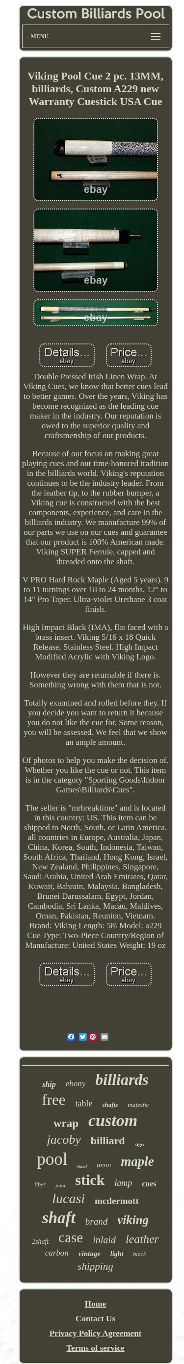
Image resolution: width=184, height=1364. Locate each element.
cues (149, 1184)
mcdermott (117, 1201)
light (116, 1254)
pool (52, 1159)
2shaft (40, 1241)
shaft (59, 1218)
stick (90, 1180)
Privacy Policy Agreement (96, 1333)
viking (133, 1220)
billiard (108, 1140)
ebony (76, 1083)
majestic (138, 1104)
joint (60, 1185)
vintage (90, 1254)
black (139, 1254)
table (84, 1103)
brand (96, 1221)
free (53, 1099)
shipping (95, 1266)
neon (104, 1165)
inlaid (104, 1239)
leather (142, 1239)
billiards (121, 1079)
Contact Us (95, 1318)
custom (112, 1120)
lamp (123, 1183)
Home (95, 1304)
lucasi (68, 1198)
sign (139, 1144)
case (70, 1237)
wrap (66, 1123)
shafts (110, 1104)
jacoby (64, 1139)
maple (137, 1161)
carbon (57, 1253)
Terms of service (95, 1348)
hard (82, 1166)
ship (49, 1084)
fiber (40, 1184)
